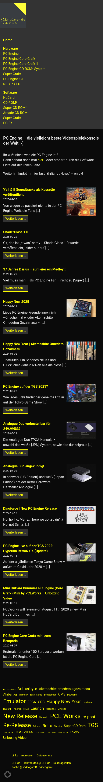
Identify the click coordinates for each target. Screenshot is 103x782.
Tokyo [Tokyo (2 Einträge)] (74, 732)
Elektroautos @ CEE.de (36, 762)
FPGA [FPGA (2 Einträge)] (32, 702)
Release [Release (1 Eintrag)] (36, 726)
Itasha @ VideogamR (24, 767)
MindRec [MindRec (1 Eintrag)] (61, 709)
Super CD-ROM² (15, 108)
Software (10, 93)
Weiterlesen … (16, 218)
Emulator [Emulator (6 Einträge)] (14, 701)
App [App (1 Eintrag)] (16, 694)
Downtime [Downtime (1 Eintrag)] (72, 694)
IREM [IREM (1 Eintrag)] (26, 709)
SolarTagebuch (62, 762)
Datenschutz (44, 755)
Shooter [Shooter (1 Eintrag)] (58, 726)
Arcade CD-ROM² (16, 113)
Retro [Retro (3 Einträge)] (47, 725)
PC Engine (11, 54)
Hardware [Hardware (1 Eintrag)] (87, 702)
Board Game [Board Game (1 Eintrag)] (36, 694)
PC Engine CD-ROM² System (24, 69)
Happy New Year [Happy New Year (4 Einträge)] (63, 701)
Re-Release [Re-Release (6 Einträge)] (17, 725)
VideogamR (46, 767)
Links (15, 755)
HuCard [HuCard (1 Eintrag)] (7, 709)
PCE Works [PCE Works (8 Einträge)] (65, 716)
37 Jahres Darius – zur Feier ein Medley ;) (35, 269)
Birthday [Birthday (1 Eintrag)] (23, 694)
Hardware (10, 49)
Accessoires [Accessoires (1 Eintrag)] (9, 689)
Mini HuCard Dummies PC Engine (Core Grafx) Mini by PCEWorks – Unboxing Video (33, 593)
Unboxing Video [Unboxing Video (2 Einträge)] (14, 738)
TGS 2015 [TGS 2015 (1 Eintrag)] (39, 732)
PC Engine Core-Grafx (19, 59)
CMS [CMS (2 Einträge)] (61, 694)
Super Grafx (12, 74)
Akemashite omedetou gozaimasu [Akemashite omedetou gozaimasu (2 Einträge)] (64, 689)
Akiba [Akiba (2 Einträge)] (7, 694)
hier (40, 160)
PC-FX (8, 123)
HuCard (9, 98)
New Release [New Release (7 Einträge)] (20, 716)
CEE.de (16, 762)
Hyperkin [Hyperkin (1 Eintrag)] (17, 709)
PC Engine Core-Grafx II (20, 64)
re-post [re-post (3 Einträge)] (88, 716)
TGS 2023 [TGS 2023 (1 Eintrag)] (63, 732)
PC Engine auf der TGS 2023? (25, 386)
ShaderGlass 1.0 (15, 232)
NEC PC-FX (11, 84)
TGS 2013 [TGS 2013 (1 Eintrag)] (8, 732)
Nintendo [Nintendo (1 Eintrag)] (43, 717)
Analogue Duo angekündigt (23, 466)
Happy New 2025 (16, 302)
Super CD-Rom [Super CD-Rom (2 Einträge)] (75, 726)
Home (7, 40)
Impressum (27, 755)
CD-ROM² (10, 103)
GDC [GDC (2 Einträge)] (41, 702)
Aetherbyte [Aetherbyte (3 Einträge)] (27, 688)
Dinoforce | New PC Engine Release (30, 508)
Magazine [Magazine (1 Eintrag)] (51, 709)
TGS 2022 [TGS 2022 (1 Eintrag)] (51, 732)
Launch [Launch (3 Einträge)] (37, 708)
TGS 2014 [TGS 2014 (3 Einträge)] (24, 732)
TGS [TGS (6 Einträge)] (93, 725)
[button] (7, 774)
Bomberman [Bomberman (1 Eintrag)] (50, 694)
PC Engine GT (13, 79)
